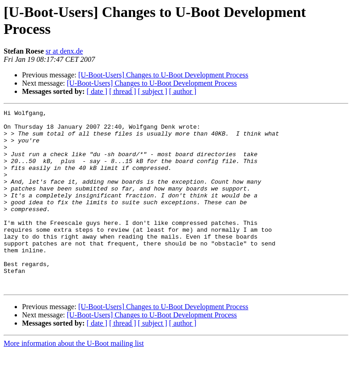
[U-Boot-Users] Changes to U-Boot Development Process (163, 75)
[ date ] (97, 91)
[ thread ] (122, 91)
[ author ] (183, 91)
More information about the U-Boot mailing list (74, 379)
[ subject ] (152, 91)
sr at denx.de (64, 51)
